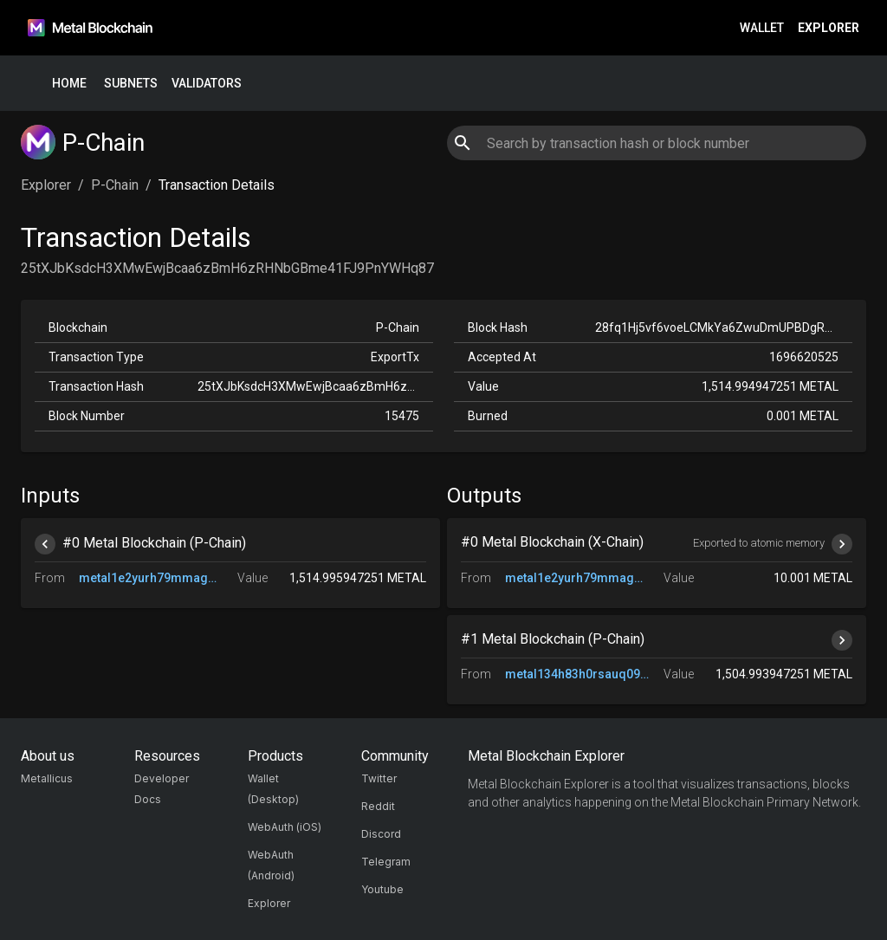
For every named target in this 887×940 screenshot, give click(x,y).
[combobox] (656, 143)
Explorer (828, 28)
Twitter (379, 778)
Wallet (762, 28)
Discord (381, 833)
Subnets (131, 84)
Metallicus (47, 778)
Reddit (378, 806)
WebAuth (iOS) (284, 826)
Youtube (382, 889)
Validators (207, 84)
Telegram (386, 861)
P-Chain (115, 185)
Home (69, 84)
